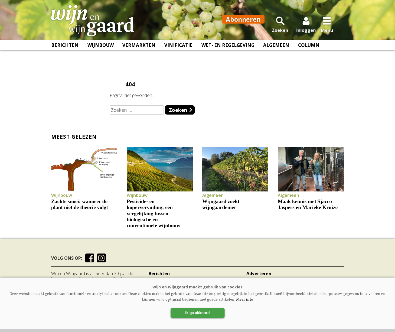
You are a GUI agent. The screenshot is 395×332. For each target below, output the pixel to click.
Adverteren (258, 273)
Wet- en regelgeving (227, 49)
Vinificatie (178, 49)
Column (308, 49)
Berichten (65, 49)
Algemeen (276, 49)
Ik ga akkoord (197, 313)
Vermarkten (138, 49)
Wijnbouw (100, 49)
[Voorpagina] (96, 22)
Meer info (244, 299)
